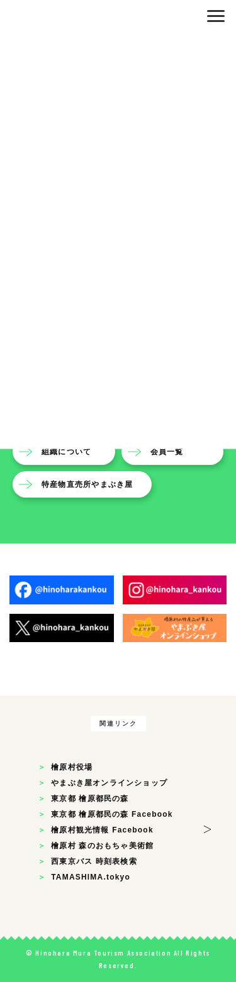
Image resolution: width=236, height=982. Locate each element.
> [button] (207, 827)
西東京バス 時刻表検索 (94, 861)
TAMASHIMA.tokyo (90, 877)
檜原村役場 (72, 767)
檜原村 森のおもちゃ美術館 (102, 845)
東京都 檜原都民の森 (89, 798)
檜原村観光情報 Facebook (102, 830)
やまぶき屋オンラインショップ (109, 782)
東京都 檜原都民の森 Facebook (111, 814)
